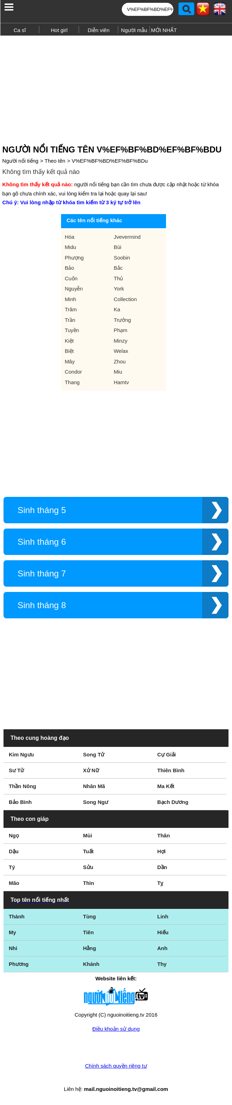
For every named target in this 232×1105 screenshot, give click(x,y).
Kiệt (69, 341)
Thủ (118, 278)
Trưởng (122, 320)
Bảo (69, 268)
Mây (69, 361)
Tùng (89, 916)
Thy (162, 964)
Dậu (14, 851)
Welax (121, 351)
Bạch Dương (172, 802)
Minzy (120, 341)
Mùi (87, 835)
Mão (14, 883)
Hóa (69, 237)
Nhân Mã (94, 786)
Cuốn (71, 278)
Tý (12, 867)
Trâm (71, 309)
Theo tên (55, 161)
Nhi (13, 948)
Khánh (91, 964)
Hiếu (162, 932)
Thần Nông (22, 786)
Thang (72, 382)
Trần (70, 320)
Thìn (88, 883)
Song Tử (94, 754)
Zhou (120, 361)
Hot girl (59, 30)
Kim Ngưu (21, 754)
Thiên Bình (171, 770)
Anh (162, 948)
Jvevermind (127, 237)
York (119, 289)
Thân (163, 835)
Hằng (89, 948)
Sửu (88, 867)
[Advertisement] (116, 87)
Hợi (161, 851)
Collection (125, 299)
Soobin (122, 258)
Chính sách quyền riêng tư (116, 1066)
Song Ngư (95, 802)
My (12, 932)
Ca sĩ (20, 30)
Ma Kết (165, 786)
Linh (162, 916)
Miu (118, 372)
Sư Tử (16, 770)
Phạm (120, 330)
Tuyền (72, 330)
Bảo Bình (20, 802)
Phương (19, 964)
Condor (73, 372)
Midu (70, 247)
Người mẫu (134, 30)
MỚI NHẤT (164, 30)
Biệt (69, 351)
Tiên (88, 932)
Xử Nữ (91, 770)
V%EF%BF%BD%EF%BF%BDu (110, 161)
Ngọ (14, 835)
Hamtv (121, 382)
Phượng (74, 258)
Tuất (88, 851)
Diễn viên (99, 30)
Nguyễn (73, 289)
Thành (17, 916)
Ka (117, 309)
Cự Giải (166, 754)
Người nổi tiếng (20, 161)
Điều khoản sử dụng (116, 1029)
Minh (70, 299)
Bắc (118, 268)
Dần (162, 867)
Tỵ (160, 883)
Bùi (117, 247)
